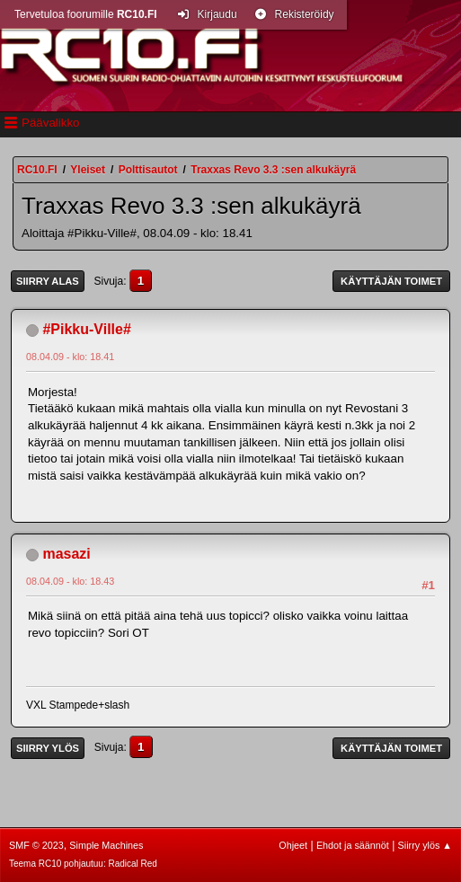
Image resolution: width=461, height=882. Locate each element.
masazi (66, 553)
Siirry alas (47, 281)
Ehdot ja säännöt (352, 845)
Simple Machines (106, 845)
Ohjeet (293, 845)
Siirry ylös (47, 748)
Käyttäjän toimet (391, 281)
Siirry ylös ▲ (425, 845)
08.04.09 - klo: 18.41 (70, 356)
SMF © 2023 (36, 845)
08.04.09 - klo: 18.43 (70, 581)
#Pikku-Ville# (86, 329)
